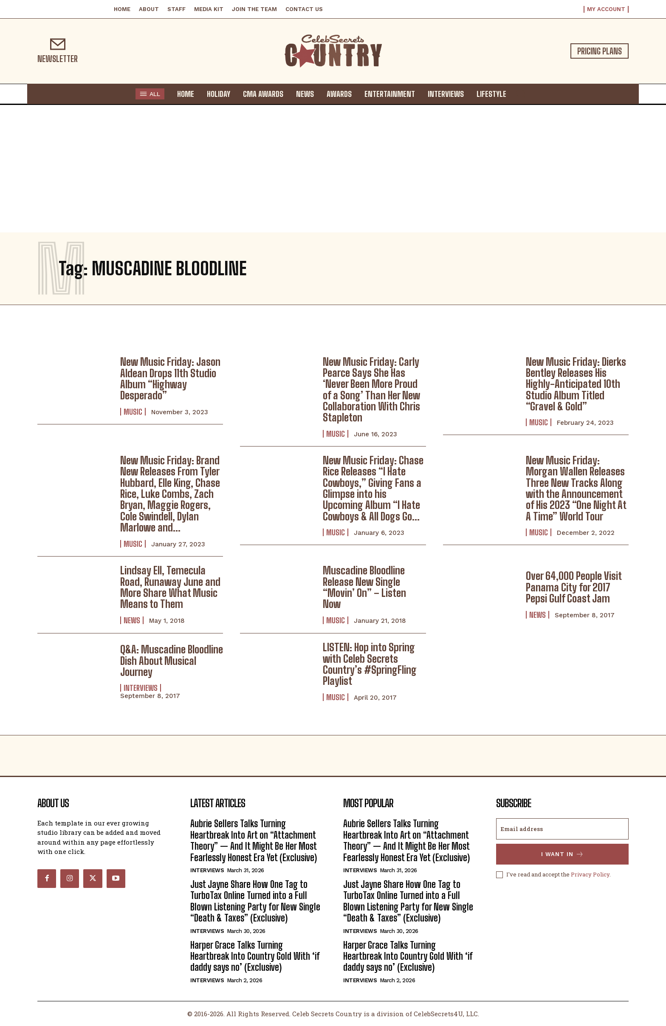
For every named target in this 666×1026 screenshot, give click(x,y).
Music (133, 411)
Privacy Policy (590, 874)
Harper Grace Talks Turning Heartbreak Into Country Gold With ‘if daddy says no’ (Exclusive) (255, 956)
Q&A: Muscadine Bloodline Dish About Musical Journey (171, 660)
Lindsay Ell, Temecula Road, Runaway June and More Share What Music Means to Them (170, 587)
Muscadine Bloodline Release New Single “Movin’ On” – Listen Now (364, 587)
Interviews (141, 688)
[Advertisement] (333, 168)
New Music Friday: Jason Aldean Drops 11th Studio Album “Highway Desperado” (170, 378)
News (132, 620)
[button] (521, 93)
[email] (562, 828)
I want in (562, 854)
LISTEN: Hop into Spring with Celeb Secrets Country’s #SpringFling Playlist (370, 664)
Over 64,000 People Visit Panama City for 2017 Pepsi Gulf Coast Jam (574, 587)
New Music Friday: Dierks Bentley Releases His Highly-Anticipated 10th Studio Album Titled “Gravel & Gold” (576, 384)
